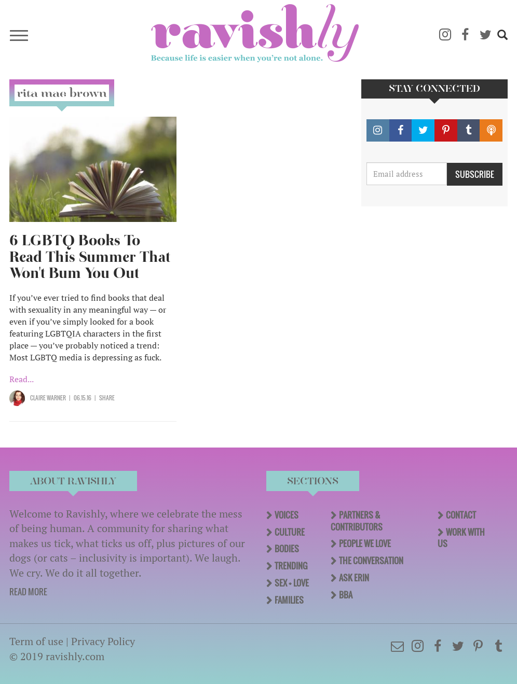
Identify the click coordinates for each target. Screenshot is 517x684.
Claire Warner (48, 398)
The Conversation (371, 560)
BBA (345, 595)
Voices (286, 515)
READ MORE (28, 591)
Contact (461, 515)
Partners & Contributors (357, 521)
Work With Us (461, 538)
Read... (21, 379)
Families (289, 600)
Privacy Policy (103, 641)
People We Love (365, 543)
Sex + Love (292, 583)
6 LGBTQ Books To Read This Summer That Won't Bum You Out (89, 257)
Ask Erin (354, 577)
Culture (290, 532)
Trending (291, 566)
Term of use (36, 641)
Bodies (287, 548)
